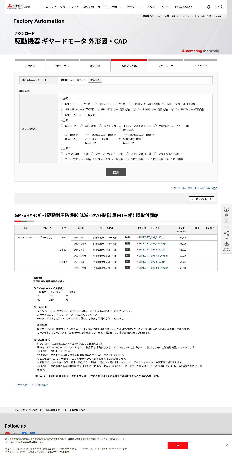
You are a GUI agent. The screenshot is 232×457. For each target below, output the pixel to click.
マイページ (187, 16)
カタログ (30, 66)
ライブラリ (200, 66)
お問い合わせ (171, 16)
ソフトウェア (165, 66)
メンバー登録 (204, 16)
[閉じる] (226, 445)
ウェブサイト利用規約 (58, 451)
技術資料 (95, 66)
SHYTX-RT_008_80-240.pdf (153, 267)
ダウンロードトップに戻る (32, 385)
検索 (116, 172)
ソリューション (69, 7)
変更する (95, 80)
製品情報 (88, 7)
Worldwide (209, 7)
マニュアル (62, 66)
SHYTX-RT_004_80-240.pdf (153, 255)
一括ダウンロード (203, 198)
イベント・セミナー (159, 7)
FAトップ (50, 7)
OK (177, 445)
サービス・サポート (110, 7)
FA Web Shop (183, 7)
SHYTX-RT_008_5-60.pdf (152, 261)
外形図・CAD (129, 66)
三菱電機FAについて (150, 16)
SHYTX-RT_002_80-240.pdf (153, 243)
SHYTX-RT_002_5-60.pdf (152, 237)
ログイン (219, 16)
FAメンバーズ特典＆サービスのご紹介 (196, 188)
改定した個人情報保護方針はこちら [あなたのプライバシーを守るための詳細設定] (27, 442)
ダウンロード (134, 7)
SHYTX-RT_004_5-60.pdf (152, 249)
